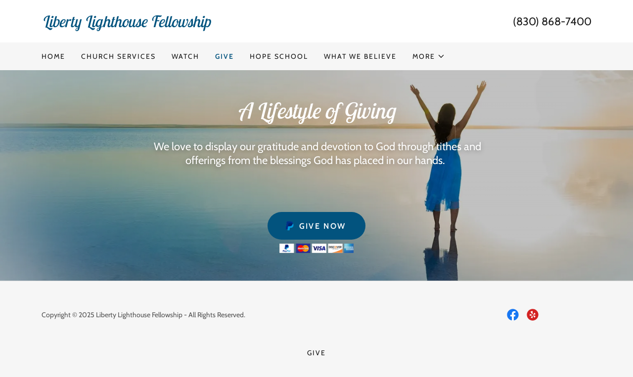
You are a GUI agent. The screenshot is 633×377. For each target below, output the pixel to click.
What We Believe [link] (360, 56)
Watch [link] (185, 56)
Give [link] (224, 56)
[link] (179, 24)
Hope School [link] (279, 56)
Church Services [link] (118, 56)
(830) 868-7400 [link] (552, 21)
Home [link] (53, 56)
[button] (428, 56)
